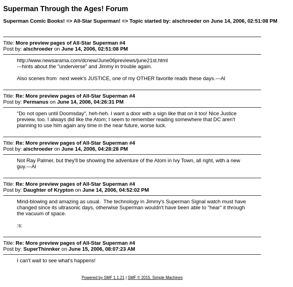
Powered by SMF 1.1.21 (103, 277)
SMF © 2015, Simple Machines (155, 277)
